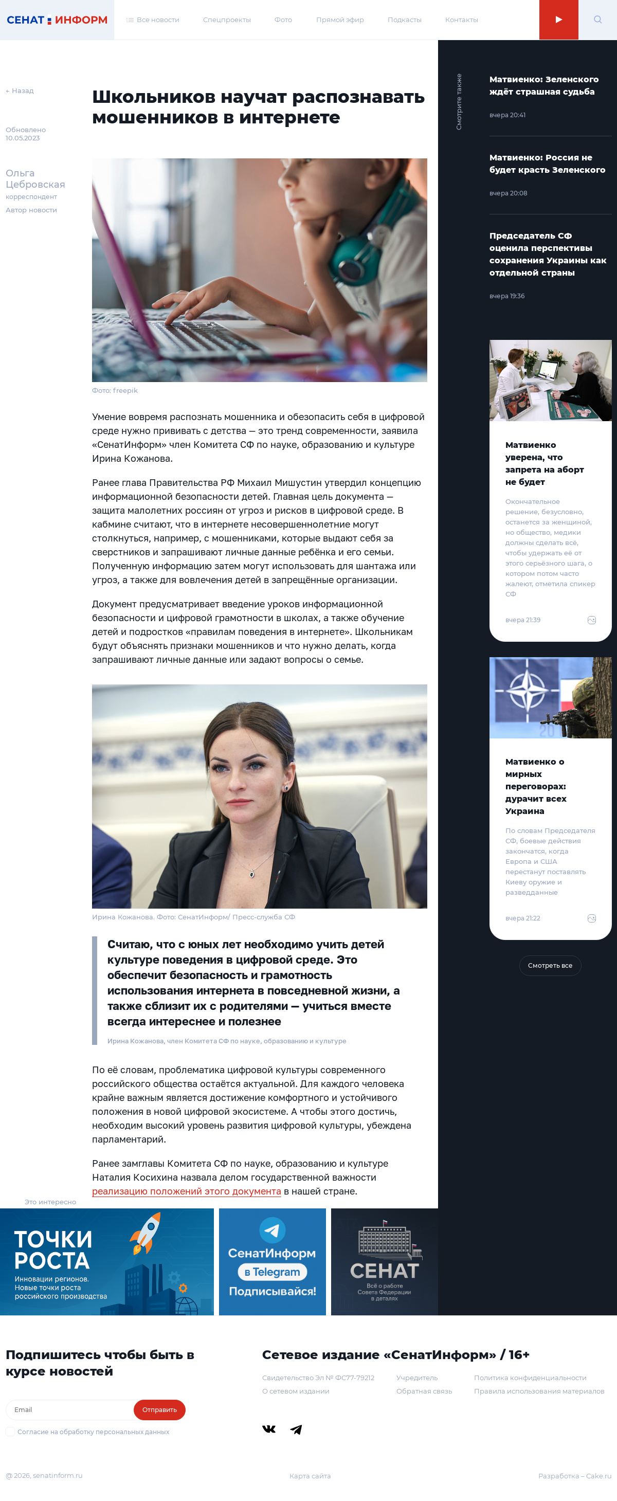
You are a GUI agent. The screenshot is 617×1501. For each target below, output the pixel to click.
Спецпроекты (227, 19)
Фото (283, 19)
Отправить (159, 1410)
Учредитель (417, 1377)
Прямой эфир (340, 19)
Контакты (461, 19)
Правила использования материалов (539, 1391)
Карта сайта (310, 1476)
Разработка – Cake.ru (575, 1476)
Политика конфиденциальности (530, 1377)
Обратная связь (424, 1391)
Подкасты (405, 19)
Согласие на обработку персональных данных (93, 1432)
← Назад (20, 90)
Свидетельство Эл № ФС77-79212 (318, 1377)
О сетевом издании (296, 1391)
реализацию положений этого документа (186, 1191)
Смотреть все (550, 965)
